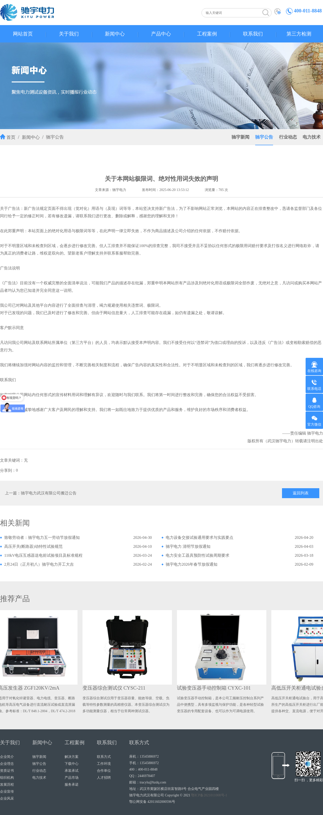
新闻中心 (115, 34)
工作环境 (104, 764)
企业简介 (7, 757)
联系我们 (253, 34)
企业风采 (7, 798)
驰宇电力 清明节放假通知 (188, 546)
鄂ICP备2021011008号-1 (209, 795)
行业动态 (288, 137)
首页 (10, 137)
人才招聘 (104, 777)
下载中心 (72, 764)
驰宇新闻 (240, 137)
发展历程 (7, 784)
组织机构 (7, 777)
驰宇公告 (55, 137)
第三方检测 (298, 34)
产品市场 (72, 777)
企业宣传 (7, 791)
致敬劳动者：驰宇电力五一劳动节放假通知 (42, 537)
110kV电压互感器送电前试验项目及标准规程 (43, 555)
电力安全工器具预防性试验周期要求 (197, 555)
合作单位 (104, 771)
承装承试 (72, 771)
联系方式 (104, 757)
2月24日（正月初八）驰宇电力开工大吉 (39, 564)
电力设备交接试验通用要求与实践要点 (199, 537)
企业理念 (7, 764)
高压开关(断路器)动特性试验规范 (33, 546)
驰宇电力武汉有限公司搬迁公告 (49, 493)
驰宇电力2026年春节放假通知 (191, 564)
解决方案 (72, 757)
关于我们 (69, 34)
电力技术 (312, 137)
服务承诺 (72, 784)
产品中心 (161, 34)
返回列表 (301, 493)
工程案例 (207, 34)
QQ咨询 (314, 402)
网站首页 (23, 34)
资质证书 (7, 771)
